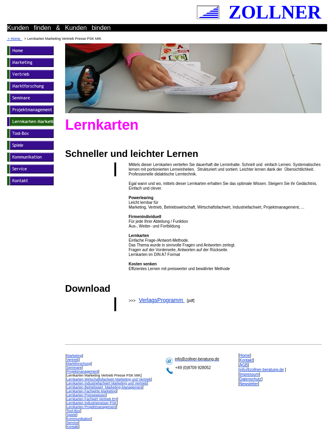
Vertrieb (73, 360)
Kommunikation (79, 419)
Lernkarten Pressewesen (86, 395)
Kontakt (73, 427)
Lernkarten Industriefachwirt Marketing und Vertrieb (107, 383)
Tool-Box (73, 411)
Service (73, 423)
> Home (14, 39)
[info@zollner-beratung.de (261, 369)
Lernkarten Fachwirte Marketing (92, 391)
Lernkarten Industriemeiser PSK (92, 403)
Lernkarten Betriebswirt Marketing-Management (105, 387)
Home (245, 355)
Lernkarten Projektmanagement (91, 407)
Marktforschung (79, 364)
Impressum (249, 374)
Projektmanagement (83, 371)
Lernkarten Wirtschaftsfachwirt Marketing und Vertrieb (109, 379)
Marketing (74, 356)
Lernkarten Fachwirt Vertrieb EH (92, 399)
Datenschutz (251, 379)
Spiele (72, 415)
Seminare (74, 367)
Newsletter (249, 384)
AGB (244, 365)
